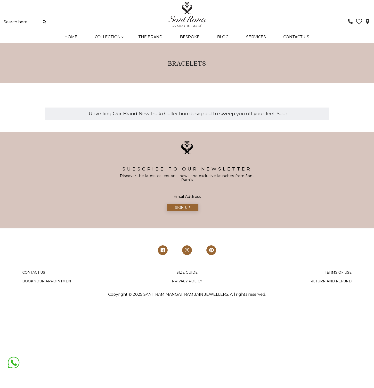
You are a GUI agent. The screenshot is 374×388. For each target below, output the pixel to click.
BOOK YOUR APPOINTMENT (47, 283)
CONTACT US (33, 274)
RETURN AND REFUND (331, 283)
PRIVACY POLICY (187, 283)
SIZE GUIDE (187, 274)
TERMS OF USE (338, 274)
